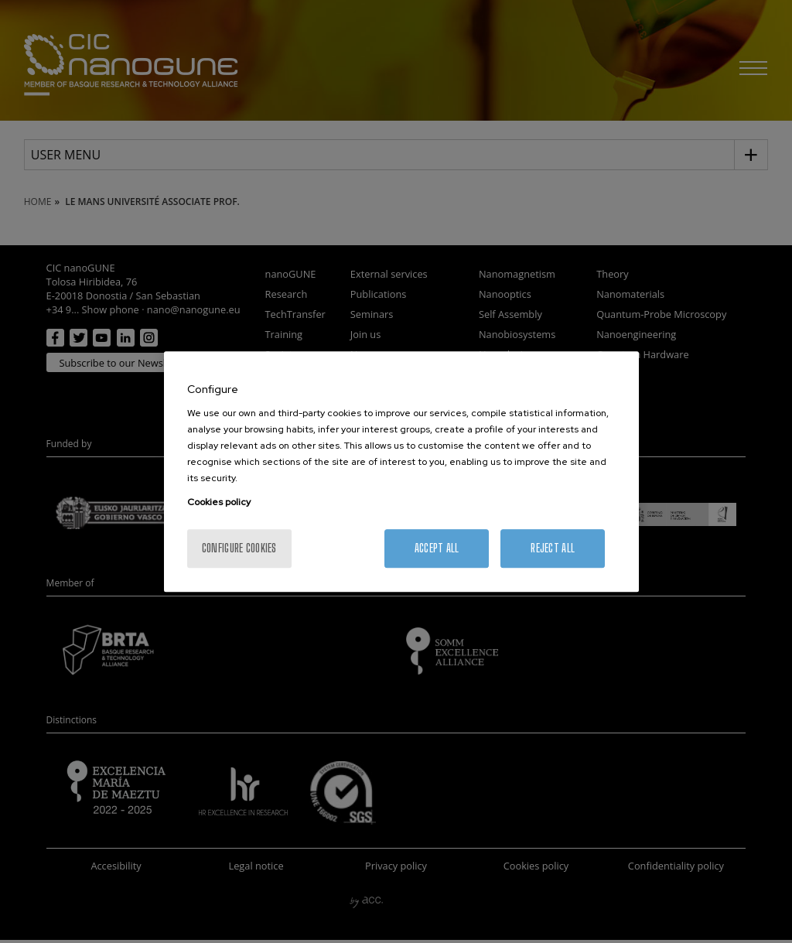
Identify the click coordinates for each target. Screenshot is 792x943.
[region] (401, 472)
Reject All (553, 548)
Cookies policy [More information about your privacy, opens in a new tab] (219, 502)
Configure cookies (239, 548)
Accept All (437, 548)
